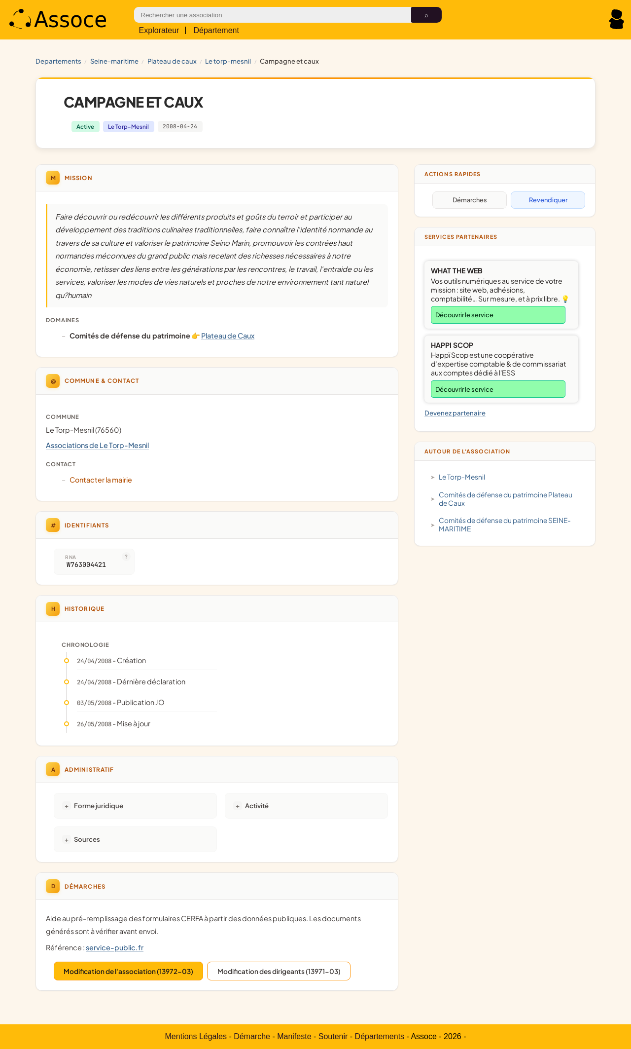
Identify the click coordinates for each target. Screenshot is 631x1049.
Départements (380, 1036)
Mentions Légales (196, 1036)
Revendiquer (548, 200)
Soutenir (333, 1036)
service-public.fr (114, 947)
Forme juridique (98, 805)
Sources (87, 839)
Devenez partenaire (455, 413)
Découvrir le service (464, 315)
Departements (58, 61)
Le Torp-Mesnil (228, 61)
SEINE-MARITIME (114, 61)
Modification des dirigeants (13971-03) (279, 971)
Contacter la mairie (101, 479)
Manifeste (294, 1036)
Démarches (470, 200)
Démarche (252, 1036)
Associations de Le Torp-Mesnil (97, 445)
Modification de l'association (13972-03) (128, 971)
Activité (257, 805)
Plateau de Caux (172, 61)
